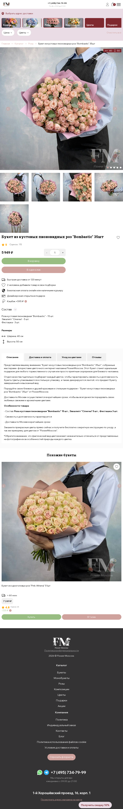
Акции (61, 706)
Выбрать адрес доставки (19, 13)
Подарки (61, 700)
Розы (61, 683)
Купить (31, 617)
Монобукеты (62, 678)
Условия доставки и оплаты (61, 747)
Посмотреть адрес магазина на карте (61, 799)
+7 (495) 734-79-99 (57, 3)
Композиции (61, 689)
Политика (62, 719)
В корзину (34, 260)
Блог (62, 736)
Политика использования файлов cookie (61, 742)
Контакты (61, 730)
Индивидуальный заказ (61, 725)
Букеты (61, 672)
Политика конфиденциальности (61, 650)
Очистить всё (114, 32)
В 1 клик (91, 617)
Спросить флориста (61, 757)
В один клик (34, 269)
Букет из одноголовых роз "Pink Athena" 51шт (26, 585)
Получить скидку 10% (95, 805)
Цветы (61, 694)
